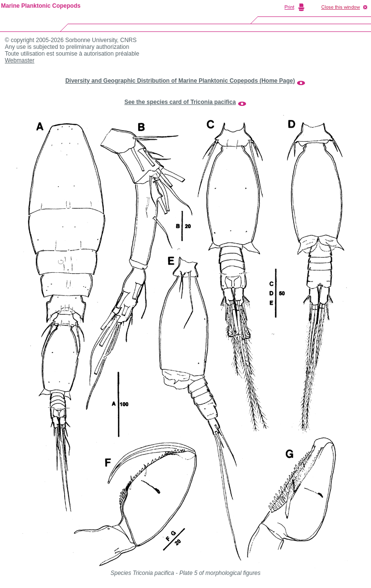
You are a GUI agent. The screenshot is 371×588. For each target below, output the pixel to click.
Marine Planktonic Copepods (41, 5)
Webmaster (19, 60)
